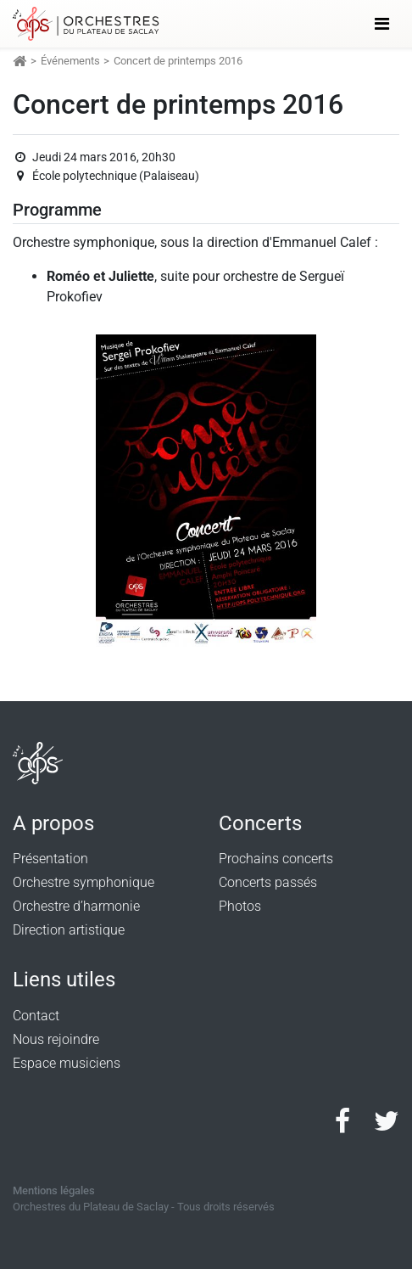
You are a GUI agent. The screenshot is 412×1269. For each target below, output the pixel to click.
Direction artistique (69, 930)
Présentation (50, 859)
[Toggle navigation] (382, 24)
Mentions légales (54, 1190)
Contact (36, 1016)
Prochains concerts (276, 859)
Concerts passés (268, 882)
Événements (70, 60)
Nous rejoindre (56, 1039)
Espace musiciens (66, 1063)
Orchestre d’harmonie (76, 906)
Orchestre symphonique (83, 882)
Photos (240, 906)
